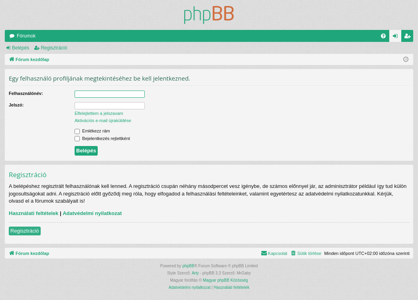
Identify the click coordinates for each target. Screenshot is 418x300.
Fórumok (26, 36)
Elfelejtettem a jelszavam (99, 113)
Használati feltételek (33, 213)
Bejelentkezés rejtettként (102, 138)
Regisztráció (54, 48)
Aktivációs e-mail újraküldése (103, 120)
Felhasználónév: (26, 93)
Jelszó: (16, 105)
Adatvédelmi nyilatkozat (92, 213)
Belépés (20, 48)
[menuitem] (383, 36)
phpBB (188, 266)
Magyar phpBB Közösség (225, 280)
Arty (195, 273)
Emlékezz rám (92, 130)
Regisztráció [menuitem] (409, 37)
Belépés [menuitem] (397, 37)
